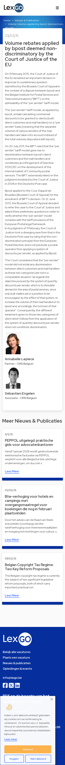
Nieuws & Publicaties (27, 20)
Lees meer (10, 739)
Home (7, 20)
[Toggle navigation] (57, 7)
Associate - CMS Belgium (21, 398)
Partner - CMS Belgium (19, 364)
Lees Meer (12, 471)
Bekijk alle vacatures (17, 652)
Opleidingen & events (17, 669)
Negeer (14, 758)
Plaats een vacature (16, 657)
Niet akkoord (38, 758)
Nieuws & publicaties (17, 663)
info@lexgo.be (12, 678)
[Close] (51, 699)
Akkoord (28, 749)
